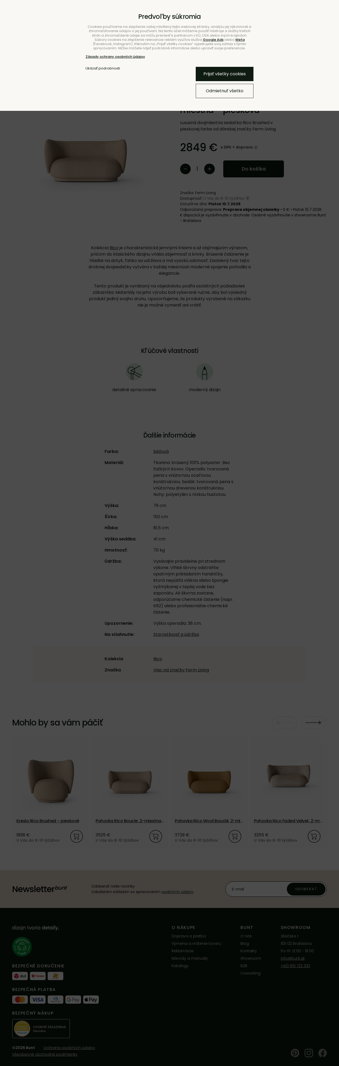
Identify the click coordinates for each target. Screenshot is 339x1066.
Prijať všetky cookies (224, 74)
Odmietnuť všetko (224, 91)
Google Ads (213, 39)
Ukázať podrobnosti (103, 68)
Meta (240, 39)
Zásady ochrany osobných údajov (115, 56)
